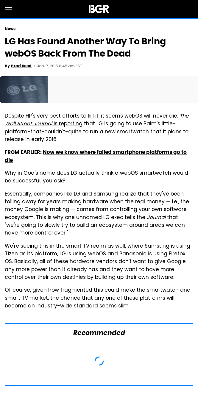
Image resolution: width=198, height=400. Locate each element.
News (10, 28)
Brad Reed (21, 65)
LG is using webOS (83, 254)
